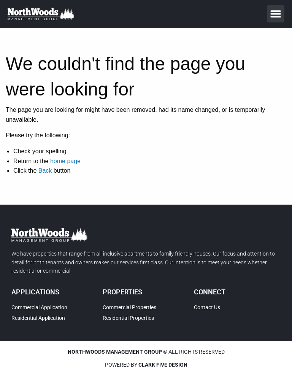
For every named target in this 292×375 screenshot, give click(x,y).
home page (65, 161)
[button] (275, 13)
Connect (209, 292)
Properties (122, 292)
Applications (35, 292)
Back (45, 170)
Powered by (146, 365)
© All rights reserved (146, 352)
